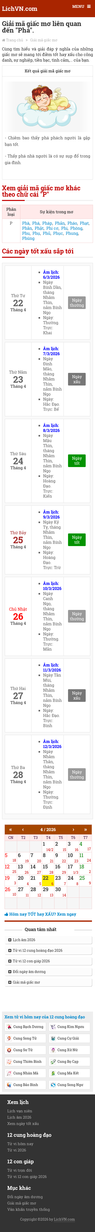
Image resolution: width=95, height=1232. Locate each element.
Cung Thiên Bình (24, 1062)
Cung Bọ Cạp (64, 1062)
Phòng (76, 228)
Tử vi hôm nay (20, 1143)
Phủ (46, 233)
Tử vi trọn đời (19, 1170)
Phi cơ (52, 228)
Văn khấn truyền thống (28, 1209)
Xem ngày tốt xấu (23, 1123)
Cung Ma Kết (64, 1074)
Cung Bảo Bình (22, 1085)
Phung (72, 233)
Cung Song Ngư (66, 1085)
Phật (39, 228)
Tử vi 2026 (16, 1149)
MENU (78, 6)
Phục (58, 233)
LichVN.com (19, 9)
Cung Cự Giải (64, 1039)
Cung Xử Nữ (64, 1050)
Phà (25, 223)
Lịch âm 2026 (21, 939)
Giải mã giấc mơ (43, 40)
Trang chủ (14, 40)
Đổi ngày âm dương (27, 971)
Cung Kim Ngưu (67, 1027)
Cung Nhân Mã (22, 1074)
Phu (26, 233)
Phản (60, 223)
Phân (27, 228)
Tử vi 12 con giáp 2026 (29, 961)
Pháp (47, 223)
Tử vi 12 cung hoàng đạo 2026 (35, 950)
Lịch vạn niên (19, 1110)
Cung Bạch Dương (24, 1027)
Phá (36, 223)
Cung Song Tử (21, 1039)
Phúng (28, 238)
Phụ (36, 233)
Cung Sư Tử (19, 1050)
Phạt (84, 223)
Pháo (72, 223)
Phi (64, 228)
